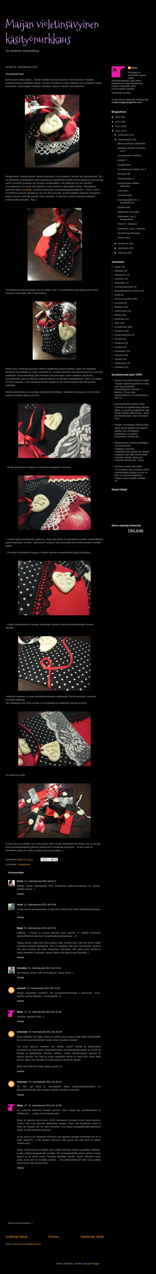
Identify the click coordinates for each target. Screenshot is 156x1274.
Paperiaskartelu (122, 335)
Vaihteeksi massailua (128, 211)
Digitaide (119, 270)
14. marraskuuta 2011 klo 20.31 (45, 1081)
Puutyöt (118, 339)
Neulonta (119, 319)
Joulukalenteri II (125, 178)
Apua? (117, 266)
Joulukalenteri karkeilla (129, 155)
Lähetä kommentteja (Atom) (26, 1244)
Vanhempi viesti (91, 1237)
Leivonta (118, 303)
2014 (118, 117)
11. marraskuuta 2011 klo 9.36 (40, 904)
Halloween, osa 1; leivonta (131, 228)
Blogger (95, 1263)
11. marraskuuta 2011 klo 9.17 (40, 881)
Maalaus (118, 307)
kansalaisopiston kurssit (126, 290)
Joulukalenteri (124, 195)
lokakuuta (123, 243)
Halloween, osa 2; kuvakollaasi (126, 218)
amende (21, 988)
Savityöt (118, 347)
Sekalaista (119, 351)
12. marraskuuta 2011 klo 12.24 (43, 988)
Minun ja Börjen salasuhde (131, 143)
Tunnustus (122, 190)
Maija (20, 928)
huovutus (119, 278)
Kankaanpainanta (123, 286)
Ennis (20, 881)
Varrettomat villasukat (128, 233)
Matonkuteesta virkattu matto (129, 404)
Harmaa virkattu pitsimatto (128, 466)
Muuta (117, 315)
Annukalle (26, 189)
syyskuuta (123, 248)
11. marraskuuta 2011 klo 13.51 (44, 968)
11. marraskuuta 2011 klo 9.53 (40, 928)
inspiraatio (119, 282)
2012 (118, 126)
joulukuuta (124, 134)
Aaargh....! (122, 160)
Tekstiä (118, 359)
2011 (118, 130)
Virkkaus (119, 367)
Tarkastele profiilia (121, 92)
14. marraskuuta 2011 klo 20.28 (45, 1031)
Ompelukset (24, 864)
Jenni (20, 904)
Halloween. (120, 274)
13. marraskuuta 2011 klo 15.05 (44, 1011)
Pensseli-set (123, 173)
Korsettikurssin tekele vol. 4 (131, 169)
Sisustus (118, 355)
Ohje (116, 323)
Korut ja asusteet (123, 298)
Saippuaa (119, 343)
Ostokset (119, 331)
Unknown (22, 1031)
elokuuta (123, 252)
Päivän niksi (123, 237)
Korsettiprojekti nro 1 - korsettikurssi (128, 201)
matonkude (120, 311)
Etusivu (53, 1237)
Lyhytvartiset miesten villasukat (128, 184)
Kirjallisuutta (123, 207)
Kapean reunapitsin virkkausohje (131, 424)
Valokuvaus (120, 363)
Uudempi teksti (16, 1237)
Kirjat (117, 294)
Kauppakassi (124, 164)
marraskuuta (125, 139)
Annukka (22, 968)
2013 (118, 121)
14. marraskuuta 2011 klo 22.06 (44, 1105)
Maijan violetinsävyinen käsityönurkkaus (52, 32)
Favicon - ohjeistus (127, 223)
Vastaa (20, 893)
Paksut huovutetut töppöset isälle (131, 380)
